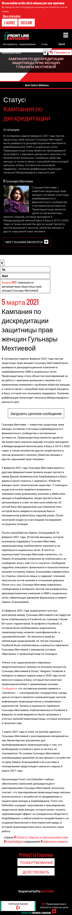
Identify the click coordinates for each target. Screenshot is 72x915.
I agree (9, 22)
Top (3, 269)
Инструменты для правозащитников (11, 48)
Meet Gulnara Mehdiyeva (24, 242)
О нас (45, 44)
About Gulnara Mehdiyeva (37, 85)
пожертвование (27, 44)
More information (12, 16)
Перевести (62, 52)
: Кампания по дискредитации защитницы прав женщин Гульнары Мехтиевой (22, 286)
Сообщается (9, 688)
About (5, 276)
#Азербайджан (14, 841)
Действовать (36, 871)
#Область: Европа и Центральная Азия (41, 837)
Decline (26, 22)
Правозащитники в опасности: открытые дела (54, 905)
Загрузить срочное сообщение (36, 413)
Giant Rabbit (47, 891)
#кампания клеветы (54, 841)
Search (61, 44)
